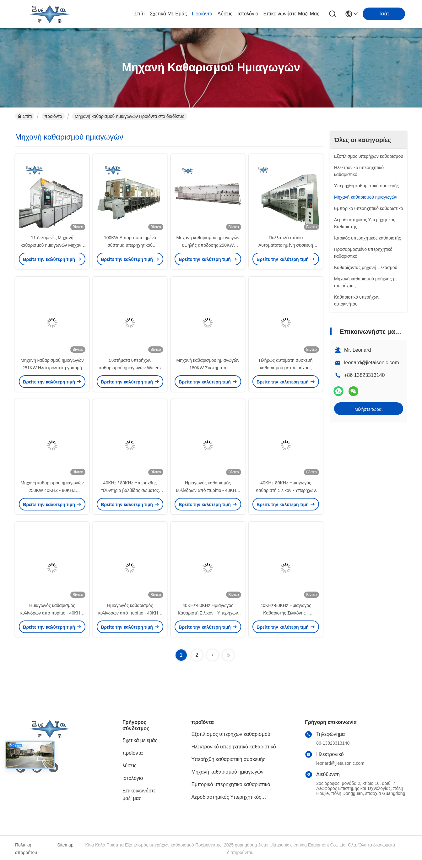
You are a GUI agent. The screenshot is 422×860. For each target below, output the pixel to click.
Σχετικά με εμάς (168, 13)
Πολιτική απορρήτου (26, 848)
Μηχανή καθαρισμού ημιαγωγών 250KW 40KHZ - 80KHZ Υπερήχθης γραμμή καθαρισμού (52, 490)
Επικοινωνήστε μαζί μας (291, 13)
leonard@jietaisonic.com (371, 362)
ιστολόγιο (247, 13)
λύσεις (225, 13)
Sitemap (65, 844)
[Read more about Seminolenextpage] (212, 655)
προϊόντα (202, 13)
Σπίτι (139, 13)
